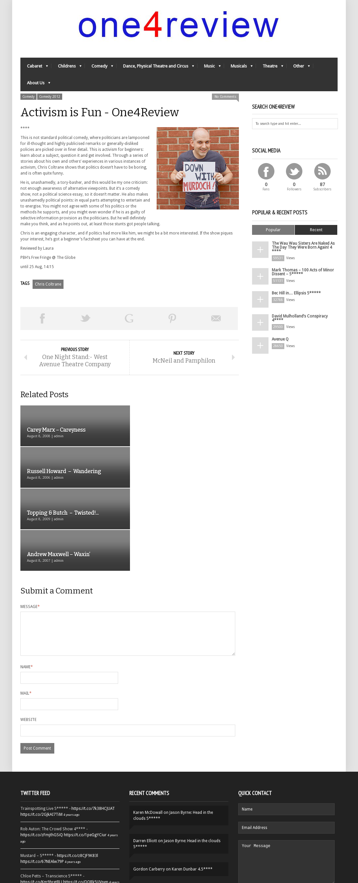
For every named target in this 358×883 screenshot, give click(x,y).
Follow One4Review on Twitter (70, 853)
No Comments (225, 96)
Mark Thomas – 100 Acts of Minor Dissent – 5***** (303, 272)
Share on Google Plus (129, 318)
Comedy (99, 68)
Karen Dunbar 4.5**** (192, 794)
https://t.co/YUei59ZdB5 (41, 833)
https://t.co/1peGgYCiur (85, 760)
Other (298, 68)
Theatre (269, 68)
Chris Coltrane (48, 284)
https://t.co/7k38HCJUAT (93, 733)
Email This (216, 318)
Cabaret (34, 68)
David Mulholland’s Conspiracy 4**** (300, 318)
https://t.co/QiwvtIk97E (84, 833)
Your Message (286, 791)
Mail (26, 618)
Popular (273, 229)
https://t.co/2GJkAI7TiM (41, 739)
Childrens (66, 68)
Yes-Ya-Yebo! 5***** (169, 816)
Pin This (172, 318)
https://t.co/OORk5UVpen (85, 807)
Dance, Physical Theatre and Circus (155, 68)
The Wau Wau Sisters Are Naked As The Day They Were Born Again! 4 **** (303, 247)
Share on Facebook (42, 318)
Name (26, 592)
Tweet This (85, 318)
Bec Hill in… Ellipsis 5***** (296, 293)
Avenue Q (280, 339)
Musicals (238, 68)
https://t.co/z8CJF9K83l (77, 780)
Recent (316, 229)
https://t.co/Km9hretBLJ (41, 807)
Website (28, 644)
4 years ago (71, 739)
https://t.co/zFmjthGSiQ (41, 760)
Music (209, 68)
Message (30, 523)
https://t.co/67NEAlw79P (42, 786)
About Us (35, 84)
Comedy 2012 (49, 96)
